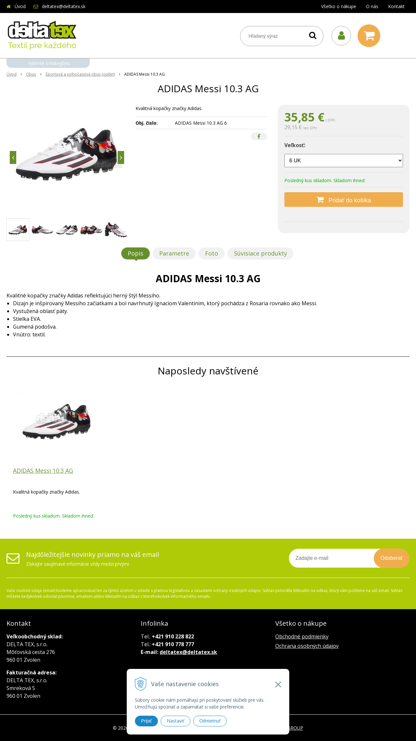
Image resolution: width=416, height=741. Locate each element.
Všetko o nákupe (338, 6)
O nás (372, 6)
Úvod (20, 6)
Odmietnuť (210, 720)
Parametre (174, 253)
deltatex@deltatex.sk (63, 6)
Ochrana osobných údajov (307, 645)
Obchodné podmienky (302, 636)
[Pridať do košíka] (343, 199)
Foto (211, 253)
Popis (135, 253)
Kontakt (396, 6)
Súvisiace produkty (260, 253)
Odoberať (392, 558)
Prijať (146, 720)
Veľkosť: (294, 145)
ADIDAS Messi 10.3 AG (43, 470)
